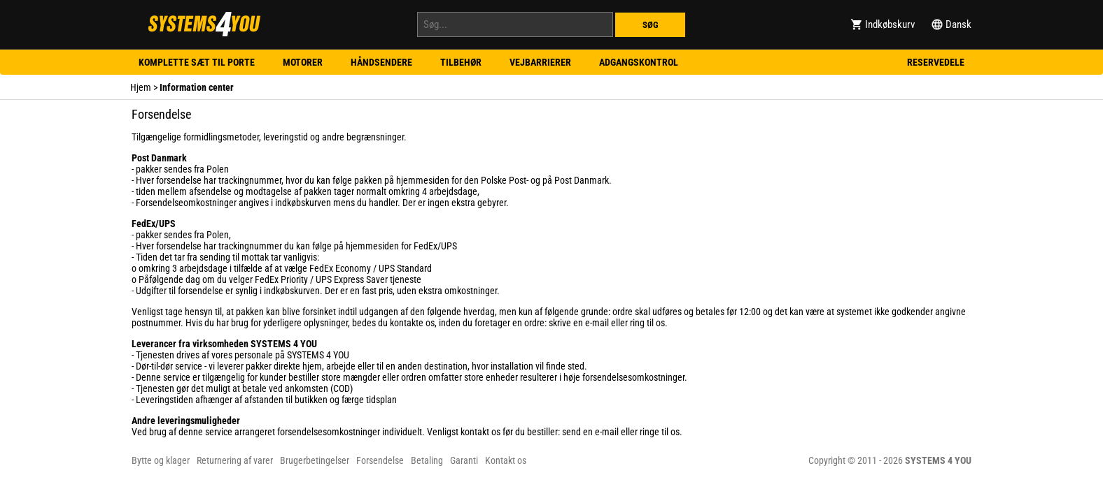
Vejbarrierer (540, 62)
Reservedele (935, 62)
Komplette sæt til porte (197, 62)
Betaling (427, 460)
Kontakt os (505, 460)
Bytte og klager (161, 460)
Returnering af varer (235, 460)
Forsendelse (380, 460)
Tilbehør (461, 62)
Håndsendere (381, 62)
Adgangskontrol (638, 62)
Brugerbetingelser (314, 460)
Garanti (464, 460)
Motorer (303, 62)
